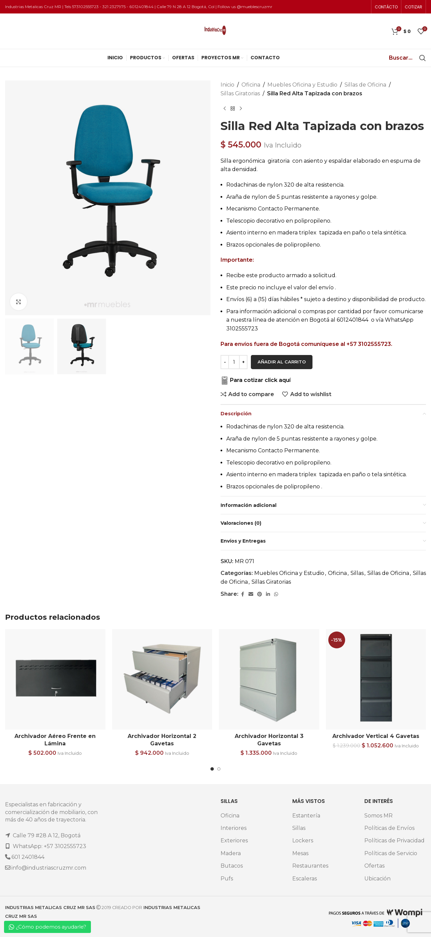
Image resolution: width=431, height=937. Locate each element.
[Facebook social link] (242, 594)
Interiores (233, 828)
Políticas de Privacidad (394, 840)
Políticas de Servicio (390, 853)
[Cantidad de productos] (234, 362)
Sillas (357, 573)
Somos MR (378, 815)
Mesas (300, 853)
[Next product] (241, 108)
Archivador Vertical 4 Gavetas (375, 736)
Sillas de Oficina (365, 85)
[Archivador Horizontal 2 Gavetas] (162, 679)
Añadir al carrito (282, 361)
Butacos (232, 866)
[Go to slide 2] (219, 769)
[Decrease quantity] (225, 362)
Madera (231, 853)
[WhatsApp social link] (276, 594)
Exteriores (234, 840)
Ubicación (377, 878)
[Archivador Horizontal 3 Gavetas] (269, 679)
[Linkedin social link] (268, 594)
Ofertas (374, 866)
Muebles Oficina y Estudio (302, 85)
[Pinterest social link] (259, 594)
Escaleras (304, 878)
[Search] (422, 58)
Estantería (306, 815)
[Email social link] (250, 594)
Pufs (227, 878)
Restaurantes (310, 866)
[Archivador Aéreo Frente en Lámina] (55, 679)
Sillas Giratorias (240, 93)
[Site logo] (215, 31)
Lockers (302, 840)
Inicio (227, 85)
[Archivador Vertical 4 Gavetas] (376, 679)
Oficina (250, 85)
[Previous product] (225, 108)
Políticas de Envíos (389, 828)
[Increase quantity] (243, 362)
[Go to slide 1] (212, 769)
